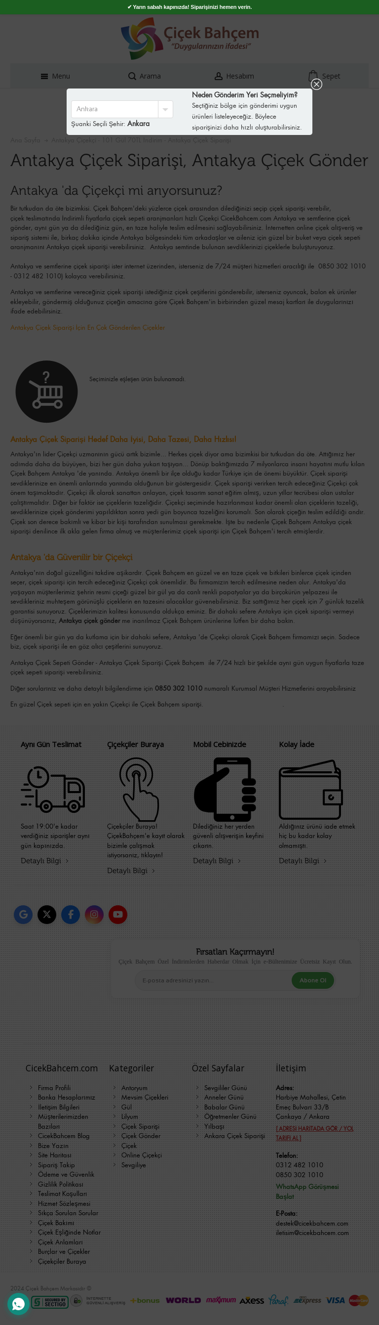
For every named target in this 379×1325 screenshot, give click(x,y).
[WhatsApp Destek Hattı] (18, 1304)
